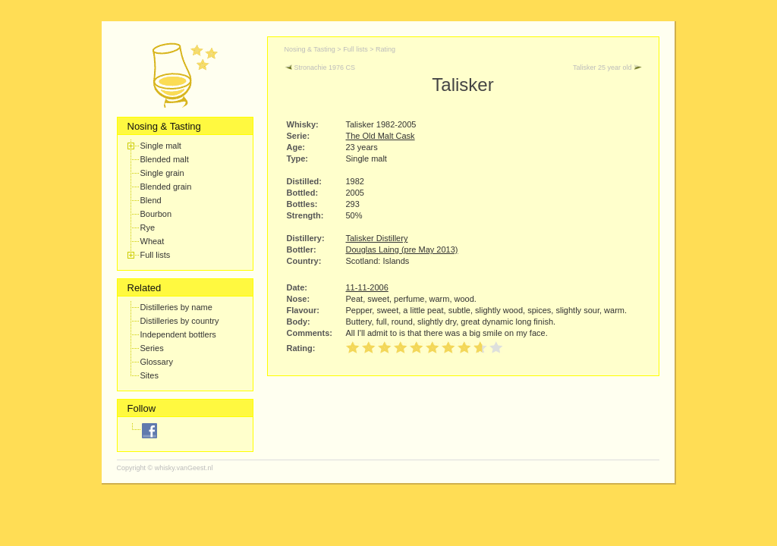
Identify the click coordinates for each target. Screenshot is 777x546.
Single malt (160, 145)
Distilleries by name (176, 307)
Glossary (156, 361)
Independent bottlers (178, 334)
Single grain (162, 172)
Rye (148, 227)
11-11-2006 (367, 287)
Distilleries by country (179, 320)
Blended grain (166, 186)
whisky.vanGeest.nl (184, 468)
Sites (149, 375)
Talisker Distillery (377, 238)
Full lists (155, 254)
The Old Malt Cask (380, 135)
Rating (385, 49)
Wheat (152, 241)
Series (152, 348)
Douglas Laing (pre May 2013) (402, 249)
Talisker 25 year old (607, 67)
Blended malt (164, 159)
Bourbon (156, 213)
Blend (151, 200)
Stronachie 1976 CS (320, 67)
